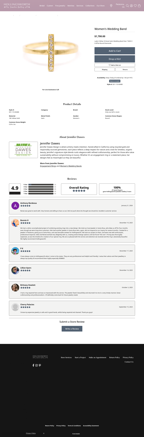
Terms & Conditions (74, 426)
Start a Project (80, 357)
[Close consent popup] (43, 433)
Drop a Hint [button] (115, 58)
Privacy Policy (128, 357)
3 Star (25, 189)
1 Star (25, 194)
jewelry (17, 15)
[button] (127, 5)
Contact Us (129, 362)
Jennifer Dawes (78, 112)
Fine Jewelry (60, 5)
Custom (50, 5)
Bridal (42, 5)
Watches (70, 5)
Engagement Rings (48, 166)
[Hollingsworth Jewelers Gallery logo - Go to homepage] (17, 5)
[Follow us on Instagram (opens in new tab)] (36, 365)
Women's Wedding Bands (28, 15)
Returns (125, 69)
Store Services (66, 357)
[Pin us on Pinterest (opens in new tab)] (40, 365)
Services (79, 5)
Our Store (101, 5)
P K (21, 248)
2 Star (25, 191)
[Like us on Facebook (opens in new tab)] (33, 365)
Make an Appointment (97, 357)
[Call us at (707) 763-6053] (15, 366)
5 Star (25, 185)
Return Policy (114, 357)
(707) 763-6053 (51, 92)
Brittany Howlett (27, 285)
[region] (50, 53)
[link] (117, 5)
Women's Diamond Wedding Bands (47, 15)
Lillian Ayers (25, 268)
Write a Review (72, 328)
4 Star (25, 187)
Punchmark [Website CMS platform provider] (76, 434)
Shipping (104, 69)
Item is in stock (114, 81)
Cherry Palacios (27, 304)
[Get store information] (16, 369)
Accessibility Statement (91, 426)
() (55, 185)
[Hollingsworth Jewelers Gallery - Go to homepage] (40, 356)
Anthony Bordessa (28, 203)
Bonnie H (24, 220)
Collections (90, 5)
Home (10, 15)
